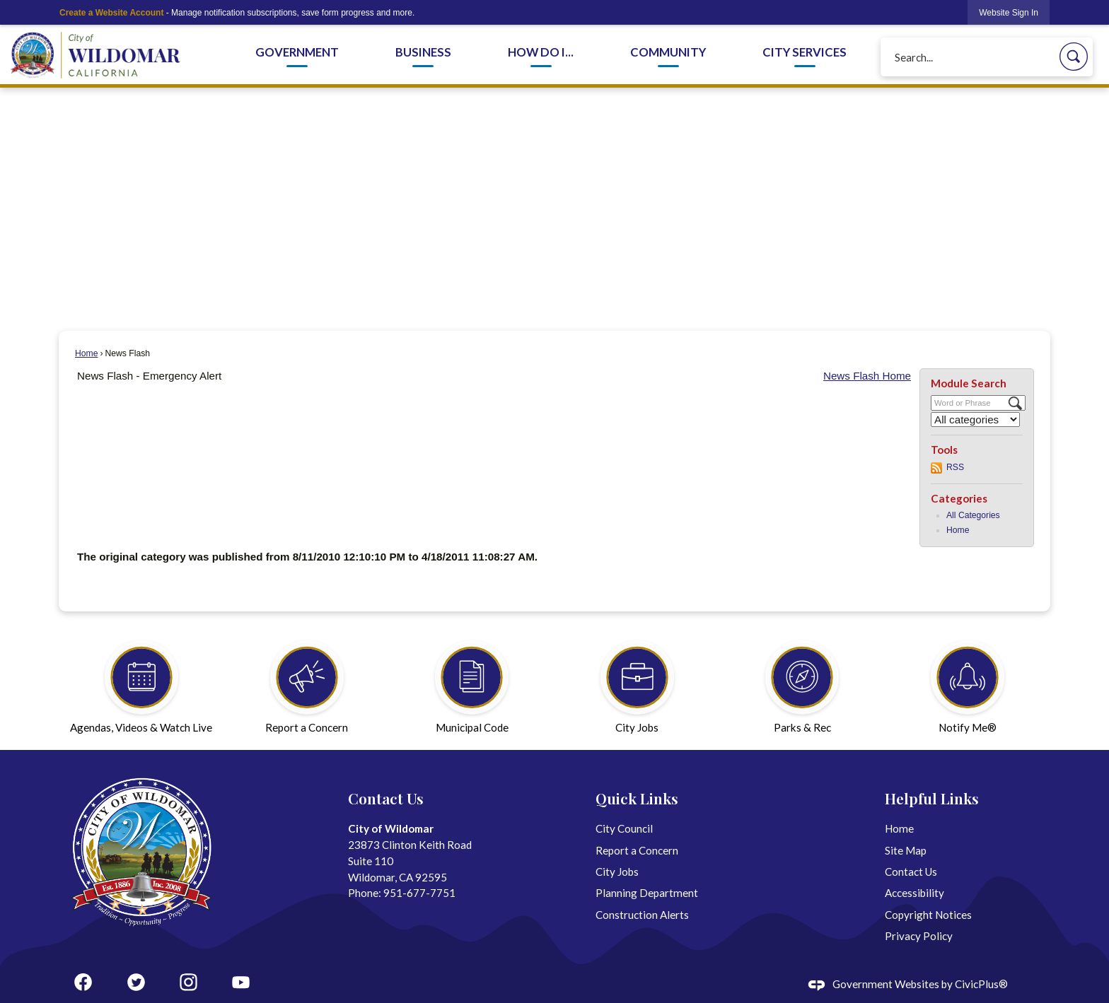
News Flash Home (867, 376)
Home (86, 353)
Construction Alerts (642, 914)
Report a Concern (637, 850)
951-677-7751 (419, 892)
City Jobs (617, 871)
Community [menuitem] (668, 52)
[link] (1009, 12)
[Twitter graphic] (136, 982)
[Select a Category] (975, 419)
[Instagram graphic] (188, 982)
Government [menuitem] (297, 52)
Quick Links (637, 798)
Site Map (906, 850)
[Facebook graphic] (83, 982)
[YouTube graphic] (241, 982)
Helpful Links (932, 798)
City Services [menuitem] (804, 52)
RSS (955, 467)
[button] (1073, 56)
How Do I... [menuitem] (541, 52)
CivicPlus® (981, 984)
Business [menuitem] (423, 52)
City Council (624, 828)
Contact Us (911, 871)
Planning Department (647, 892)
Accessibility (914, 892)
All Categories (973, 515)
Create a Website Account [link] (111, 13)
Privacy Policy (919, 935)
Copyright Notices (928, 914)
